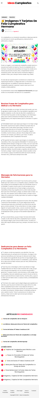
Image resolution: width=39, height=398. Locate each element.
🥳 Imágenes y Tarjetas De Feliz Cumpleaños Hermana (19, 379)
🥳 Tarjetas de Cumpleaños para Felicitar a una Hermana (19, 350)
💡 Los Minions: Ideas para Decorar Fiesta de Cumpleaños (19, 324)
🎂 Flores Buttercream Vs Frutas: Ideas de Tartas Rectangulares (19, 371)
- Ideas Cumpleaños (24, 395)
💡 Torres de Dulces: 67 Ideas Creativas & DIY (15, 329)
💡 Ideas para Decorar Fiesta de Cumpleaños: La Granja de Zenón (18, 335)
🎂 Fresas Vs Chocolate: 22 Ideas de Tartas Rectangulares (19, 356)
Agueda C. (16, 31)
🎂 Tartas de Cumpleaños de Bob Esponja (14, 341)
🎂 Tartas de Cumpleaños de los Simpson (14, 319)
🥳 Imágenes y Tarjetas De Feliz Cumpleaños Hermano (19, 23)
